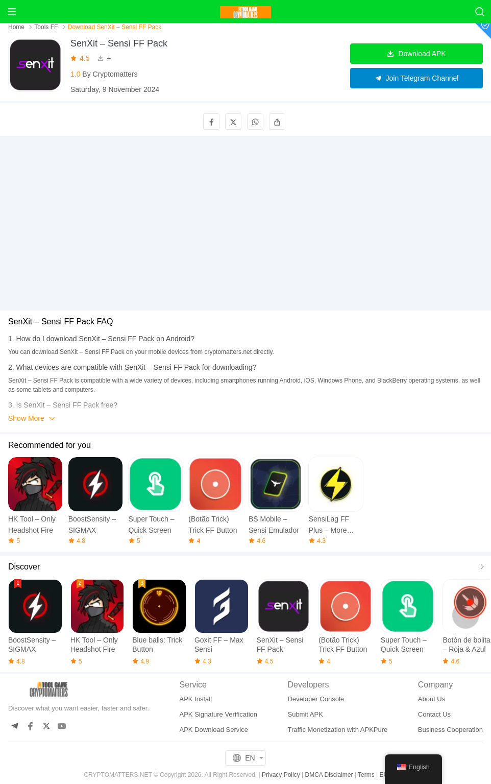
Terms (366, 774)
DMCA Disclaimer (329, 774)
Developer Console (315, 699)
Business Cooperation (450, 729)
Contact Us (434, 714)
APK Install (196, 699)
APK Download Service (214, 729)
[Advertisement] (245, 211)
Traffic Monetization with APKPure (337, 729)
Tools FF (46, 27)
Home (17, 27)
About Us (431, 699)
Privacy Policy (281, 774)
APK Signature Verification (218, 714)
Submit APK (305, 714)
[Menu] (11, 11)
